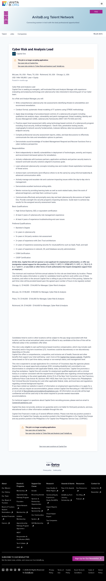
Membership (22, 512)
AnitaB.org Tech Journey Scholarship (66, 497)
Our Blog (80, 495)
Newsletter (96, 492)
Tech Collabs (22, 543)
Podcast (80, 499)
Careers (6, 523)
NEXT (19, 532)
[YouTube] (11, 569)
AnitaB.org (29, 572)
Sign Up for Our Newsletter (88, 558)
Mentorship (22, 491)
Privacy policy (47, 470)
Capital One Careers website (71, 357)
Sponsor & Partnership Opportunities (36, 501)
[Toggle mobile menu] (102, 4)
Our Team (5, 496)
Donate (34, 491)
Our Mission (6, 488)
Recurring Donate (38, 495)
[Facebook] (15, 569)
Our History (6, 492)
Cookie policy (57, 470)
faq (96, 11)
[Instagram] (6, 13)
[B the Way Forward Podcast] (19, 569)
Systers (35, 519)
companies (22, 34)
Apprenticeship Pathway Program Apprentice (23, 526)
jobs (12, 34)
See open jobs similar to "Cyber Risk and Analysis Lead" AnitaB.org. (41, 66)
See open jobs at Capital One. (28, 63)
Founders (20, 501)
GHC (20, 547)
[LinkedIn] (3, 569)
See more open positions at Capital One (53, 446)
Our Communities (38, 515)
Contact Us (96, 488)
